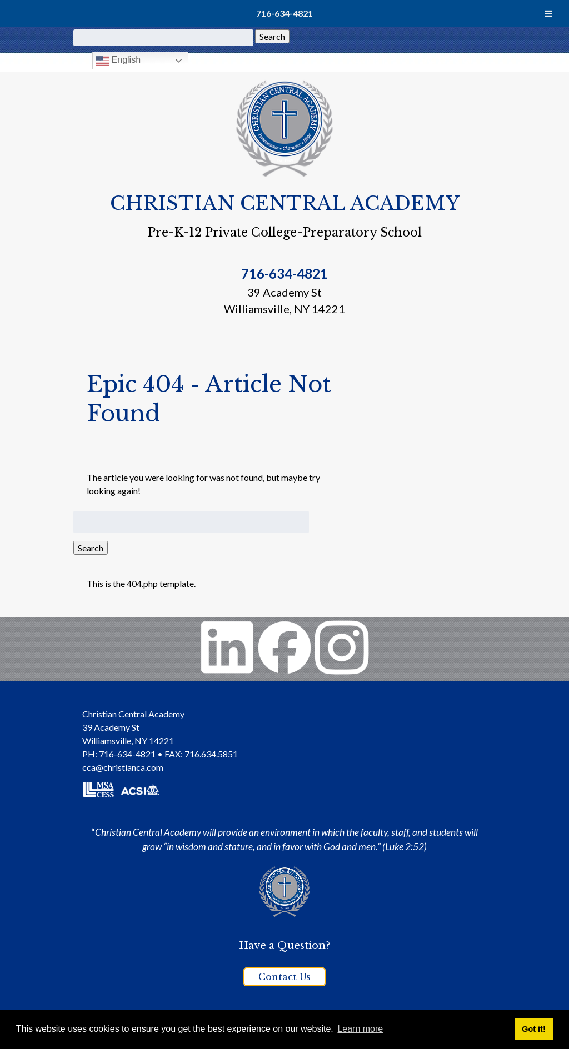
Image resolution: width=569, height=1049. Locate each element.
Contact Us (284, 976)
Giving (365, 59)
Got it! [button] (533, 1029)
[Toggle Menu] (548, 13)
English (118, 60)
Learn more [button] (360, 1028)
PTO (399, 59)
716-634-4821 (284, 13)
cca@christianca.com (122, 767)
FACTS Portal (446, 59)
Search (272, 36)
